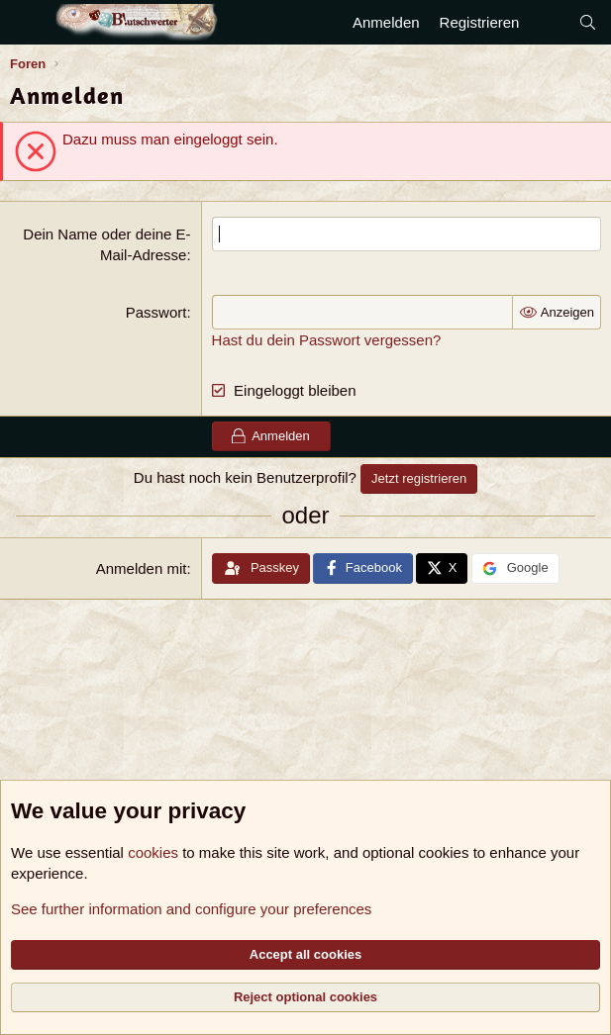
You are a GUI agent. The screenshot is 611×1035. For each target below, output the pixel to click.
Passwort (156, 312)
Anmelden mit (141, 568)
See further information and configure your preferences (191, 908)
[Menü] (27, 23)
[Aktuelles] (548, 22)
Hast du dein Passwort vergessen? (327, 339)
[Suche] (587, 22)
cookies (153, 852)
